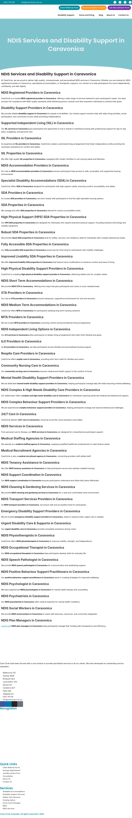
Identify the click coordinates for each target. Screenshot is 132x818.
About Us (110, 15)
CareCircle (5, 626)
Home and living (86, 15)
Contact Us (123, 15)
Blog (101, 15)
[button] (66, 15)
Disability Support (66, 15)
